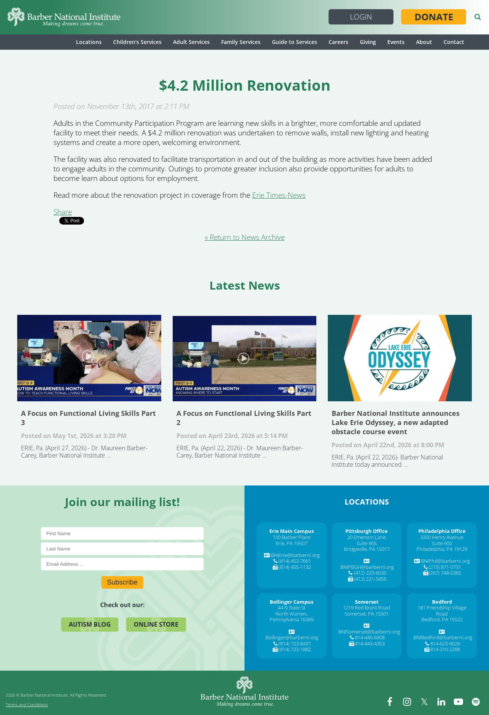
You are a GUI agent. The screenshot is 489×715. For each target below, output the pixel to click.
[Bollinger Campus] (291, 601)
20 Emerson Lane (366, 537)
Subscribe (122, 582)
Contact (454, 42)
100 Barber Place (291, 537)
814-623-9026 (445, 643)
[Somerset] (367, 601)
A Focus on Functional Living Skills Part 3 (89, 358)
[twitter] (424, 701)
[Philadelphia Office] (442, 531)
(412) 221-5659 (370, 578)
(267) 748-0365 (445, 572)
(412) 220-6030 (370, 572)
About (424, 42)
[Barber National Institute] (64, 17)
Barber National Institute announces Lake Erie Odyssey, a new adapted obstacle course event (400, 358)
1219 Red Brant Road (366, 607)
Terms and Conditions (27, 704)
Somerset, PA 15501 (367, 613)
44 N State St (291, 607)
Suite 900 (442, 543)
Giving (368, 42)
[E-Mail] (122, 564)
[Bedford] (442, 601)
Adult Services (191, 42)
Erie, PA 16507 (291, 543)
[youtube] (458, 701)
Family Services (241, 42)
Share (62, 212)
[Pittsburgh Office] (366, 531)
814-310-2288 (445, 649)
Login (361, 17)
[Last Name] (122, 548)
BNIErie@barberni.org (295, 555)
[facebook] (389, 701)
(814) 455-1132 (295, 567)
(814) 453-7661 (295, 560)
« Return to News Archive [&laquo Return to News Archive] (245, 237)
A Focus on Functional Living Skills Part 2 (245, 358)
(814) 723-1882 (295, 649)
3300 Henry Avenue (441, 537)
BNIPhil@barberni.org (445, 560)
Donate (434, 17)
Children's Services (137, 42)
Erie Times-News (279, 195)
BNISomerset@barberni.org (369, 631)
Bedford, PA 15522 (442, 619)
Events (396, 42)
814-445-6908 (370, 637)
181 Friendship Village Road (442, 610)
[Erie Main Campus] (291, 531)
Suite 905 (366, 543)
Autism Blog (90, 624)
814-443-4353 (370, 643)
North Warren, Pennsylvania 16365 (292, 616)
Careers (338, 42)
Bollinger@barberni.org (292, 637)
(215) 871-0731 (445, 567)
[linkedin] (441, 701)
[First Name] (122, 533)
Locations (89, 42)
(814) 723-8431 (295, 643)
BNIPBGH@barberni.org (367, 567)
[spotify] (475, 701)
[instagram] (407, 701)
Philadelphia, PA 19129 (441, 549)
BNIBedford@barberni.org (442, 637)
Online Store (156, 624)
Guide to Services (294, 42)
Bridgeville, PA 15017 (367, 549)
